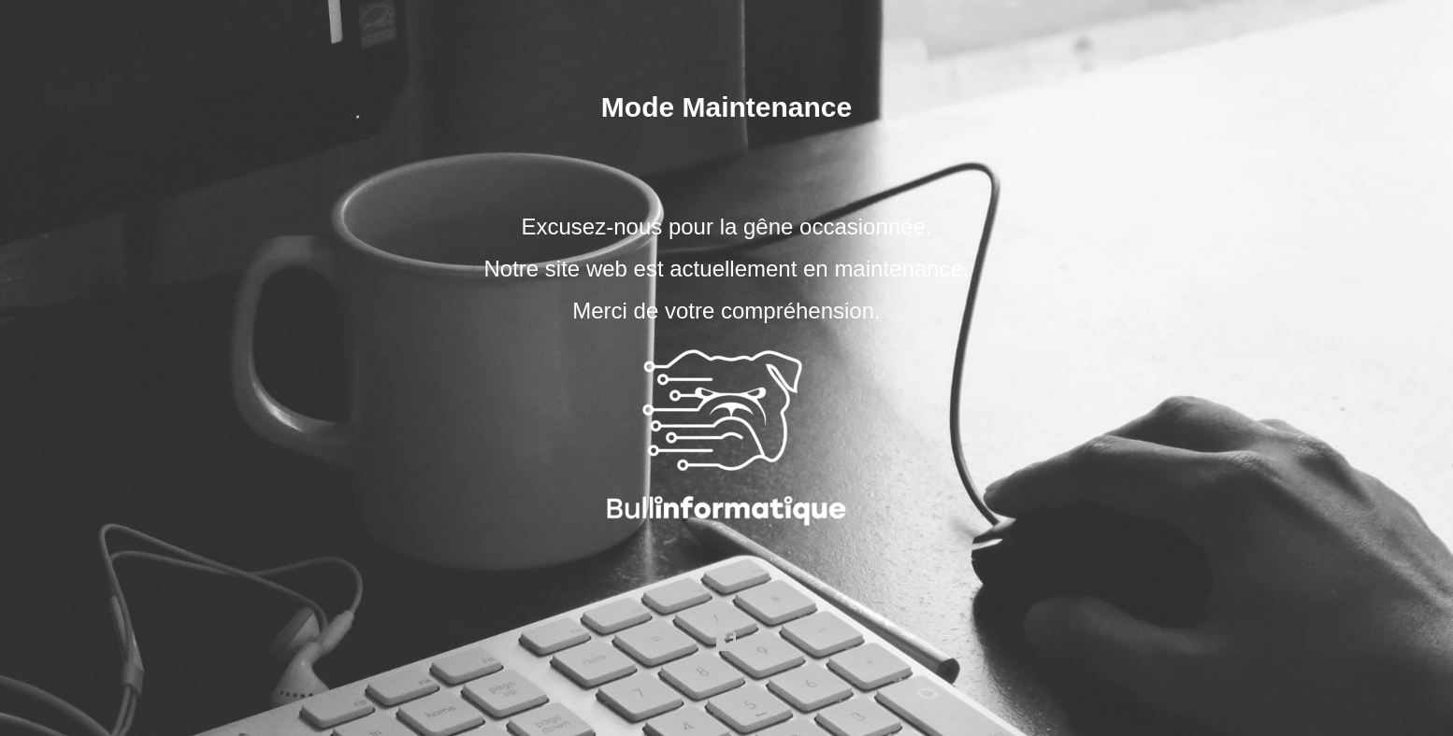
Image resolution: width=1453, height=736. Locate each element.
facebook (726, 641)
